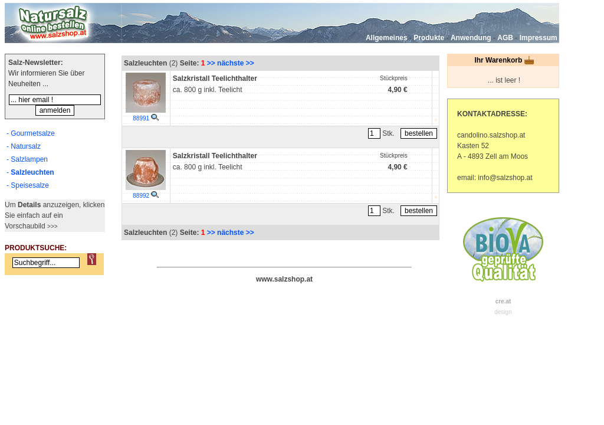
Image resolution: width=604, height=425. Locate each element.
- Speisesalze (27, 185)
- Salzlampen (27, 159)
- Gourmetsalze (30, 133)
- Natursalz (23, 146)
